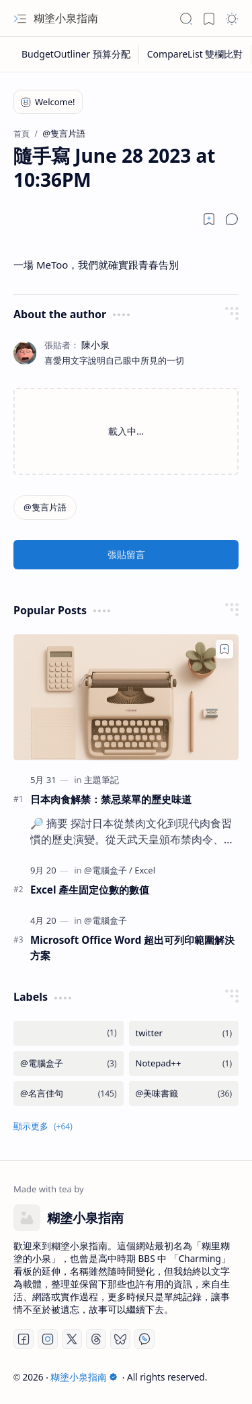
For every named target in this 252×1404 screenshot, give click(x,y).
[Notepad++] (184, 1063)
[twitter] (184, 1033)
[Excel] (144, 870)
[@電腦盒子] (108, 870)
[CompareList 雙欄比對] (195, 54)
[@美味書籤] (184, 1093)
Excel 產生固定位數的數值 (89, 889)
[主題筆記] (101, 780)
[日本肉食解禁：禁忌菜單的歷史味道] (126, 697)
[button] (20, 19)
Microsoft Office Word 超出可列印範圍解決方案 (132, 947)
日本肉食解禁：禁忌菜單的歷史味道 (111, 799)
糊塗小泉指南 (66, 18)
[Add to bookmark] (224, 649)
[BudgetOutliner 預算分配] (76, 54)
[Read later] (209, 219)
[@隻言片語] (45, 507)
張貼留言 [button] (126, 554)
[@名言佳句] (68, 1093)
